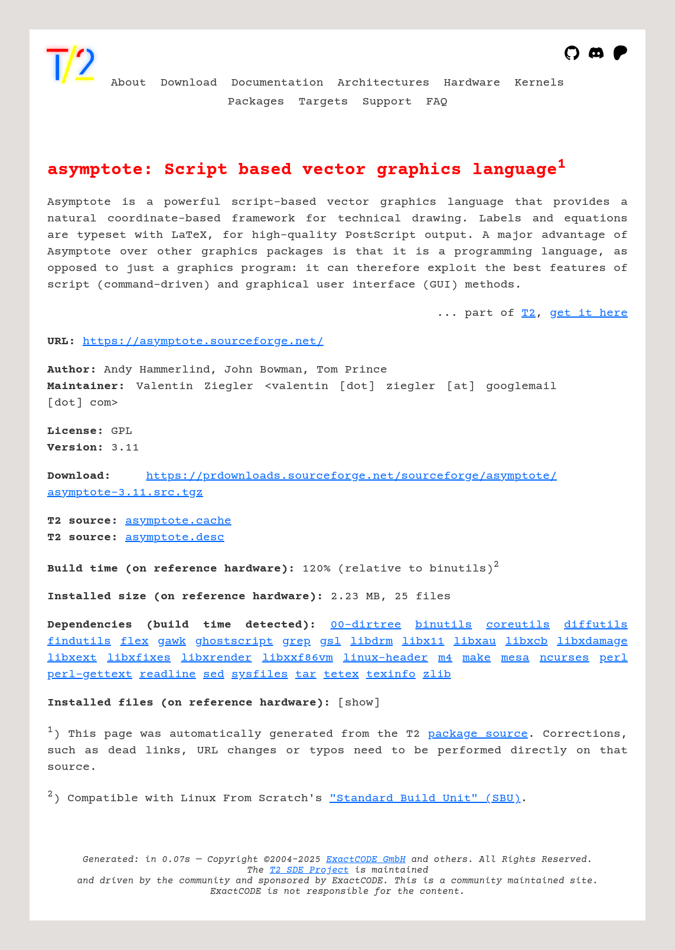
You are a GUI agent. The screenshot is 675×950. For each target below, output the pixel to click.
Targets (323, 102)
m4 (445, 658)
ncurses (564, 658)
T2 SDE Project (308, 870)
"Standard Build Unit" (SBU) (425, 798)
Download (189, 83)
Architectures (384, 83)
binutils (443, 625)
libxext (72, 658)
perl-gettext (89, 674)
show (359, 703)
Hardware (472, 83)
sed (213, 674)
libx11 (423, 641)
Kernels (539, 83)
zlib (437, 674)
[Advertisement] (592, 410)
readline (167, 674)
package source (478, 734)
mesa (515, 658)
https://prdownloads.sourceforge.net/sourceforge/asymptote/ (351, 476)
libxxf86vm (297, 658)
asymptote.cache (178, 521)
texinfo (391, 674)
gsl (330, 641)
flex (134, 641)
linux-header (385, 658)
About (128, 83)
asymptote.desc (174, 537)
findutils (79, 641)
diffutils (596, 625)
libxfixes (139, 658)
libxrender (216, 658)
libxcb (527, 641)
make (476, 658)
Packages (256, 102)
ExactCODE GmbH (365, 859)
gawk (172, 641)
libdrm (371, 641)
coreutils (518, 625)
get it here (589, 313)
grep (296, 641)
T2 (528, 313)
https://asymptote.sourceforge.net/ (203, 341)
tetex (341, 674)
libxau (475, 641)
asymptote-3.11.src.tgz (125, 493)
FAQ (436, 102)
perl (613, 658)
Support (387, 102)
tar (306, 674)
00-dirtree (365, 625)
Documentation (277, 83)
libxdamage (592, 641)
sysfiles (259, 674)
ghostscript (234, 641)
